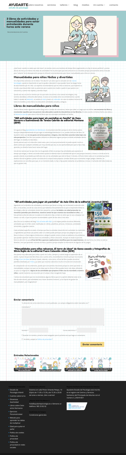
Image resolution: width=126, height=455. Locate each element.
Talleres (63, 5)
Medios (85, 5)
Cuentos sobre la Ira (17, 396)
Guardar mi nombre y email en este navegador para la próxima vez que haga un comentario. (54, 335)
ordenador (57, 99)
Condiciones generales (38, 415)
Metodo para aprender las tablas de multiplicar (17, 420)
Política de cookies (17, 432)
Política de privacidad (44, 339)
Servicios (51, 5)
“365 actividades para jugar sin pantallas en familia (42, 118)
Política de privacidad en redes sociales (17, 444)
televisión (30, 99)
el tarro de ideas (24, 259)
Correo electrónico (70, 330)
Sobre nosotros (35, 5)
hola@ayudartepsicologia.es (40, 404)
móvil (44, 99)
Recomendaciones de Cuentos (17, 32)
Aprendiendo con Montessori (36, 130)
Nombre (25, 330)
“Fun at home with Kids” (44, 221)
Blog (76, 5)
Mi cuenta (98, 5)
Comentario (26, 307)
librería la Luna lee (21, 114)
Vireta (32, 262)
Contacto (113, 5)
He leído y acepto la (37, 339)
